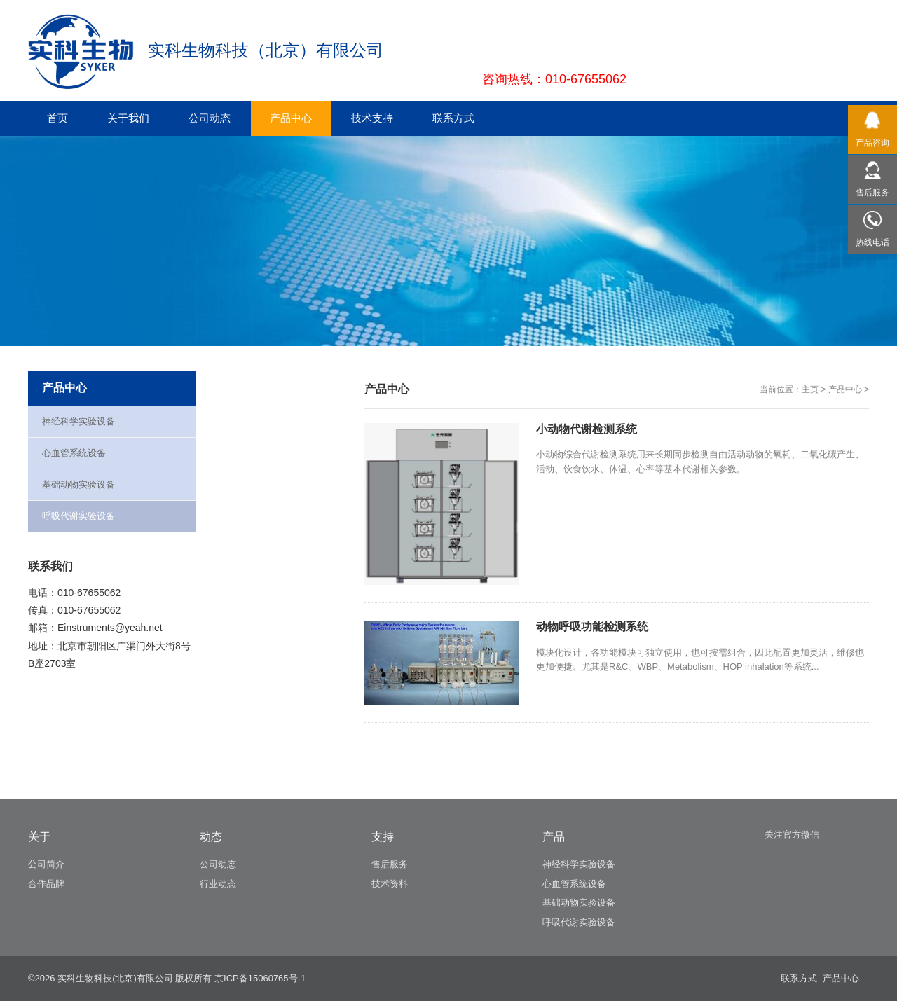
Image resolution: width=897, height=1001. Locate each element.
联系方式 (799, 978)
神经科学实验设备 (78, 421)
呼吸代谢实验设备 (78, 516)
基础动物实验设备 (78, 484)
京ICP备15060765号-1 (260, 978)
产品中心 (845, 389)
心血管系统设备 (74, 453)
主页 (810, 389)
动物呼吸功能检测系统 (592, 627)
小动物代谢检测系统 (586, 429)
